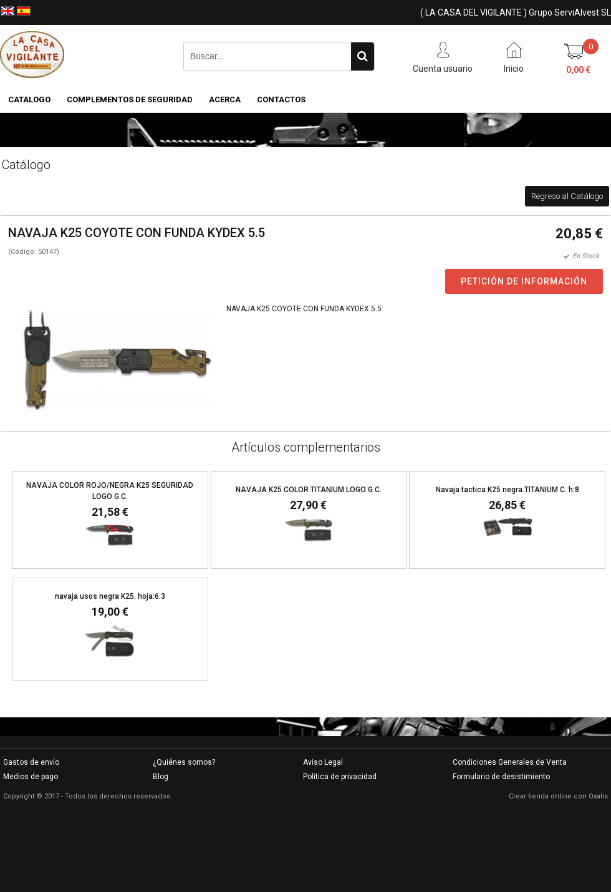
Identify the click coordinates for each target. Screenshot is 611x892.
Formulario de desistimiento (501, 776)
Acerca (225, 99)
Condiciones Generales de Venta (510, 762)
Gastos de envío (31, 762)
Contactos (281, 99)
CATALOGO (29, 99)
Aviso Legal (323, 762)
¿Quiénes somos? (184, 762)
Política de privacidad (340, 776)
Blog (160, 776)
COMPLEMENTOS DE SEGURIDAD (130, 99)
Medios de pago (30, 776)
